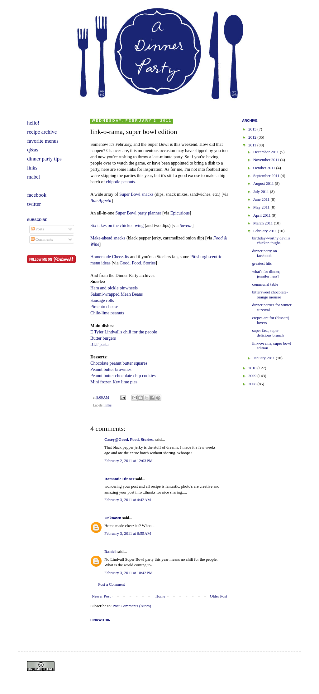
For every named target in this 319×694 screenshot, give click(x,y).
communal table (265, 284)
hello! (33, 123)
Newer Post (101, 596)
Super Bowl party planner (138, 212)
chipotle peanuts (120, 181)
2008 (252, 383)
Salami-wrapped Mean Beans (116, 294)
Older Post (218, 596)
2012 (252, 137)
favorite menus (43, 141)
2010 (252, 368)
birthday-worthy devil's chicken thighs (271, 240)
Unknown (112, 517)
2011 (252, 145)
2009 (252, 375)
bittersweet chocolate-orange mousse (270, 294)
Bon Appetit (101, 200)
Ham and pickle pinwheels (114, 287)
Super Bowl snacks (136, 194)
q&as (32, 150)
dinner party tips (44, 159)
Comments (42, 239)
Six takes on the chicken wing (117, 225)
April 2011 (262, 215)
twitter (34, 204)
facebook (36, 195)
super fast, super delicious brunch (267, 333)
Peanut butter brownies (110, 369)
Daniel (110, 551)
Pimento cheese (104, 306)
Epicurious (180, 212)
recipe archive (42, 132)
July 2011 (261, 191)
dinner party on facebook (264, 253)
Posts (37, 229)
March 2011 (263, 223)
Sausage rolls (102, 300)
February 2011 (265, 231)
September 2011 (267, 175)
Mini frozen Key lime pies (113, 381)
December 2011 (266, 152)
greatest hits (261, 263)
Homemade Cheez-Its (109, 256)
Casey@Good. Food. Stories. (129, 439)
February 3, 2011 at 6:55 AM (127, 533)
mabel (33, 177)
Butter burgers (103, 338)
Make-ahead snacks (107, 237)
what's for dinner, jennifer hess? (266, 274)
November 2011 (266, 159)
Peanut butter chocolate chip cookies (123, 375)
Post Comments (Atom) (132, 605)
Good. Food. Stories (137, 262)
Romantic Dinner (119, 478)
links (108, 405)
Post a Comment (111, 584)
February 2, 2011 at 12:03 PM (128, 460)
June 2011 (262, 199)
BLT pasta (99, 344)
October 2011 (264, 167)
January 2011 (264, 358)
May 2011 (262, 207)
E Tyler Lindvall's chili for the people (123, 331)
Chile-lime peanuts (107, 312)
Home (160, 596)
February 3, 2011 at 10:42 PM (128, 572)
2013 (252, 129)
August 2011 (264, 183)
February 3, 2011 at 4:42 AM (127, 499)
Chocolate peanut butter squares (118, 363)
